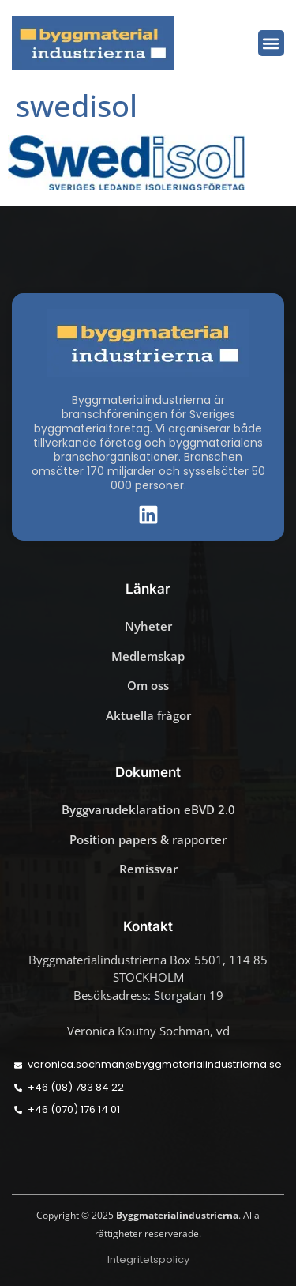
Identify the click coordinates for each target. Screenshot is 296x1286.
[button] (271, 43)
